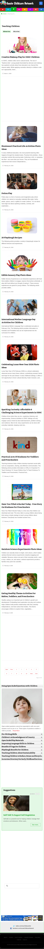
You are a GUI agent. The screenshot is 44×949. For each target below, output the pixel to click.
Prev (11, 669)
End (36, 673)
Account (41, 9)
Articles (14, 9)
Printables (25, 9)
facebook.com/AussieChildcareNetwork (23, 928)
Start (6, 669)
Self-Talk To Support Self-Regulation (19, 815)
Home (3, 9)
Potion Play (7, 193)
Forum (36, 9)
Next (31, 673)
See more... (35, 824)
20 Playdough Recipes (12, 237)
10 (26, 673)
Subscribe (19, 939)
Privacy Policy (37, 937)
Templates (30, 9)
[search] (22, 886)
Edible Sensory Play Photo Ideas (16, 275)
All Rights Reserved (32, 944)
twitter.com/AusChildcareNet (23, 926)
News (8, 9)
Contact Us (25, 939)
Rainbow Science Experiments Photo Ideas (22, 549)
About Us (5, 937)
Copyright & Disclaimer (28, 937)
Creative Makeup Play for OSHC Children (21, 57)
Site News (11, 937)
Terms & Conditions (18, 937)
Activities (19, 9)
